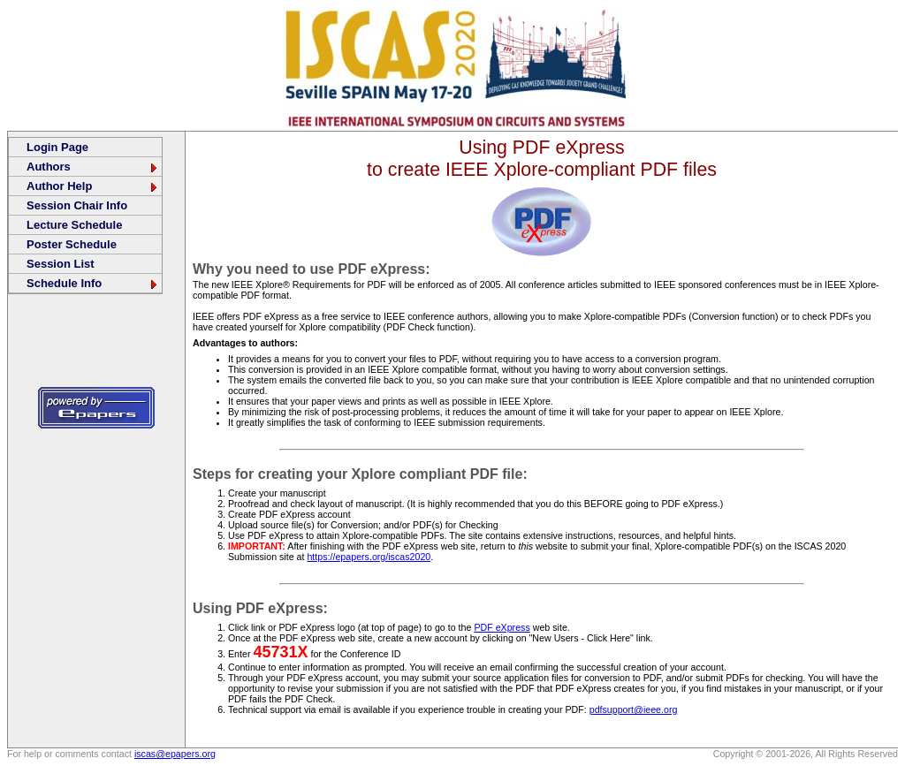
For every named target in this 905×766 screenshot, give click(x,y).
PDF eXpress (501, 627)
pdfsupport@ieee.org (633, 709)
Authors (93, 166)
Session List (61, 263)
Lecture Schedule (74, 224)
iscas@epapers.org (175, 753)
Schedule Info (93, 283)
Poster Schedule (72, 244)
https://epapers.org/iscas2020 (368, 556)
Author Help (93, 186)
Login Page (57, 147)
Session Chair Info (77, 205)
